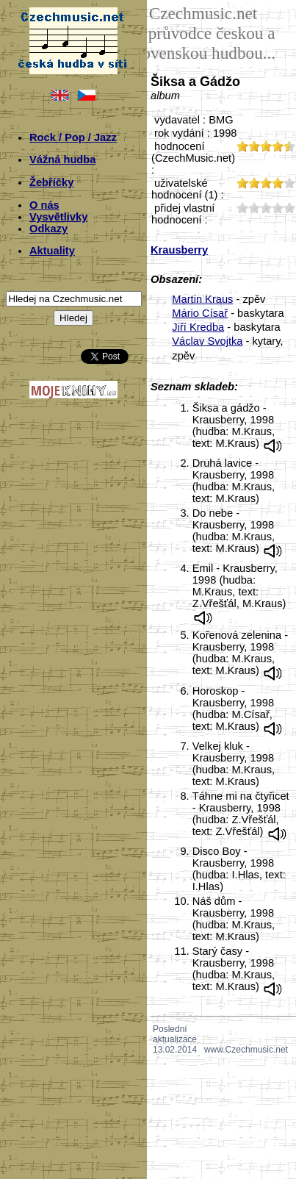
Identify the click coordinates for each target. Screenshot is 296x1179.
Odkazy (48, 228)
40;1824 (278, 207)
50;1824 (289, 207)
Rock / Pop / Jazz (73, 137)
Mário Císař (200, 313)
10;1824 (242, 207)
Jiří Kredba (198, 327)
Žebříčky (51, 182)
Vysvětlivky (58, 217)
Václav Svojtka (207, 341)
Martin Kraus (202, 299)
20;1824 (254, 207)
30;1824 (266, 207)
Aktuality (52, 251)
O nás (44, 205)
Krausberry (179, 250)
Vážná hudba (62, 159)
